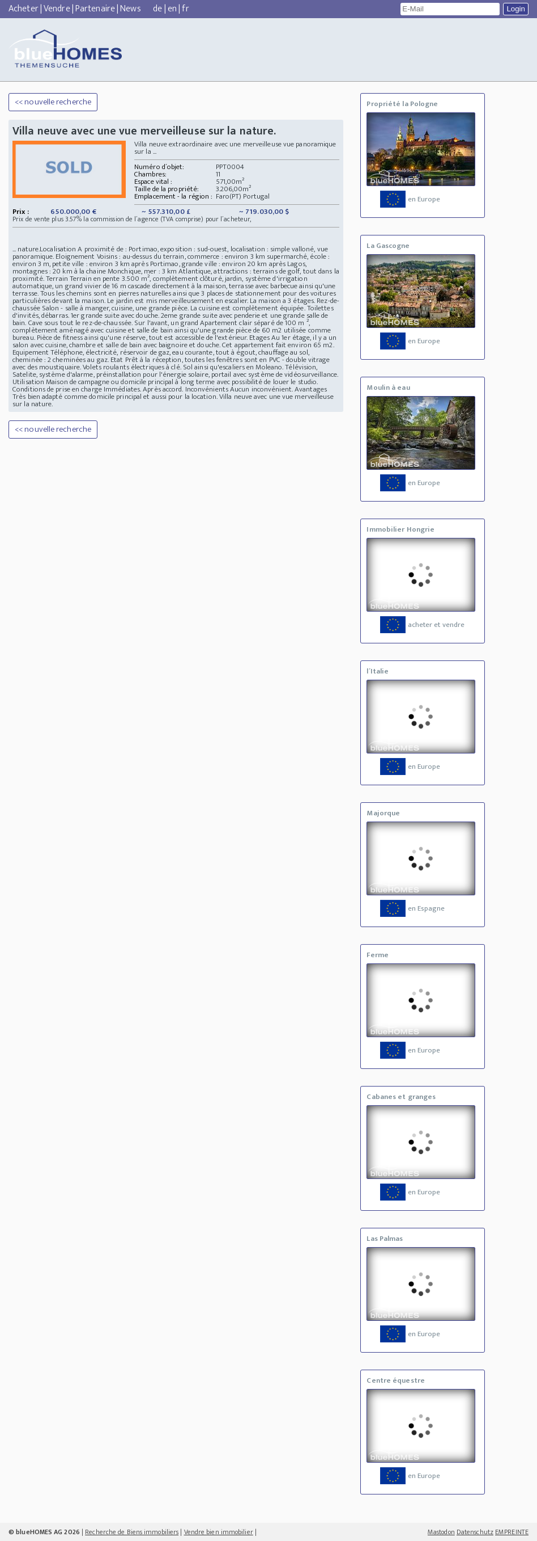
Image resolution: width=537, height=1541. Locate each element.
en (172, 8)
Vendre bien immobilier (218, 1532)
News (130, 8)
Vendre (57, 8)
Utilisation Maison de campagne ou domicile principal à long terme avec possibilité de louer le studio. (165, 382)
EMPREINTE (512, 1532)
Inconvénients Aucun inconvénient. (239, 389)
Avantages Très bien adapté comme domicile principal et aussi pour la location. (169, 393)
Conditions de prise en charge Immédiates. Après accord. (98, 389)
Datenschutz (475, 1532)
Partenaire (95, 8)
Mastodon (441, 1532)
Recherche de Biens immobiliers (131, 1532)
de (157, 8)
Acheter (23, 8)
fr (185, 8)
